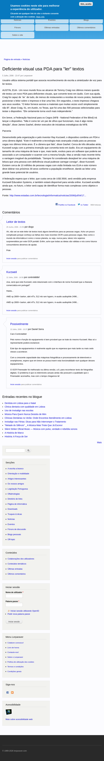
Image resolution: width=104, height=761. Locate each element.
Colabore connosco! (15, 643)
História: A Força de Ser (16, 436)
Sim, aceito (86, 2)
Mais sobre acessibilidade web (19, 719)
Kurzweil (11, 272)
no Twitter (83, 204)
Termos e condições (15, 667)
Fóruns (17, 27)
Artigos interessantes (17, 479)
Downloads (12, 509)
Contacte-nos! (13, 652)
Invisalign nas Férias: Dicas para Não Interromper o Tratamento (35, 421)
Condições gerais (14, 671)
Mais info (40, 15)
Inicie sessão (11, 258)
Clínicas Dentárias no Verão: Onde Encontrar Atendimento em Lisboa (38, 418)
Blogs (86, 20)
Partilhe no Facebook (65, 204)
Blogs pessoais (14, 534)
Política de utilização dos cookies (20, 662)
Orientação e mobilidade (18, 473)
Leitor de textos (15, 221)
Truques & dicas (15, 514)
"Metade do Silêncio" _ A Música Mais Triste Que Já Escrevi (33, 425)
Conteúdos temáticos (17, 564)
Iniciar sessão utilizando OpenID (25, 611)
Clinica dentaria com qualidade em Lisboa (25, 406)
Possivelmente (19, 324)
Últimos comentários (86, 27)
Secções (10, 462)
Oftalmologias (14, 494)
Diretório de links (15, 499)
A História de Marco (14, 433)
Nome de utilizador (14, 592)
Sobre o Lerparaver (15, 657)
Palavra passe (12, 601)
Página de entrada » (13, 59)
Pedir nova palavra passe (19, 614)
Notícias (17, 20)
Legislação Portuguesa (18, 489)
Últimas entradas (52, 27)
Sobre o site (17, 35)
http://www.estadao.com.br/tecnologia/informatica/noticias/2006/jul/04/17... (48, 195)
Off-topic (11, 539)
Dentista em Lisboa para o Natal (20, 403)
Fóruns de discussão (17, 529)
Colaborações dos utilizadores (21, 559)
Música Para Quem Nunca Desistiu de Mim (25, 414)
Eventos (51, 20)
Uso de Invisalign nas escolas (19, 410)
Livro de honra (13, 647)
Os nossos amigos (16, 484)
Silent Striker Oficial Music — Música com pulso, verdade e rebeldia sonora (41, 429)
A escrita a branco (15, 468)
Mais (99, 442)
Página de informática (17, 504)
